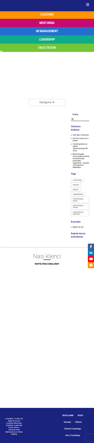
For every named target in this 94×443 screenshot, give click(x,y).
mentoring (77, 180)
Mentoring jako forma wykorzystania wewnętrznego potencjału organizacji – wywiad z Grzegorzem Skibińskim (81, 160)
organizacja (78, 194)
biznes (75, 189)
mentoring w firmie (78, 206)
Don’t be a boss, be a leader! (80, 139)
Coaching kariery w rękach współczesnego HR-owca (80, 147)
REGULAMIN (67, 415)
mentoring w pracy (78, 200)
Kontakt (67, 422)
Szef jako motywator (81, 135)
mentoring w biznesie (78, 213)
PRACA (78, 422)
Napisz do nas (78, 227)
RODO (80, 415)
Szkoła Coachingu (72, 429)
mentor (76, 185)
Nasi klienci (47, 260)
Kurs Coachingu (72, 435)
